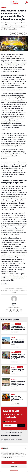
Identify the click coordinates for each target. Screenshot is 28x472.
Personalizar (14, 466)
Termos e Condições (14, 470)
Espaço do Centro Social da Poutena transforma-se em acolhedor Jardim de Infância (18, 357)
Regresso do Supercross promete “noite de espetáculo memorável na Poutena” (18, 384)
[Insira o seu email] (10, 425)
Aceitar (14, 462)
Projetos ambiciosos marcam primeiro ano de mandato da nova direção (18, 327)
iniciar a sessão (9, 439)
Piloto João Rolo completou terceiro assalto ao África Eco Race (17, 399)
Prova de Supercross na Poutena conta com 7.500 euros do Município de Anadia (18, 342)
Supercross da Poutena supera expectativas (17, 370)
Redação (14, 303)
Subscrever (21, 425)
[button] (26, 448)
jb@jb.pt (14, 305)
